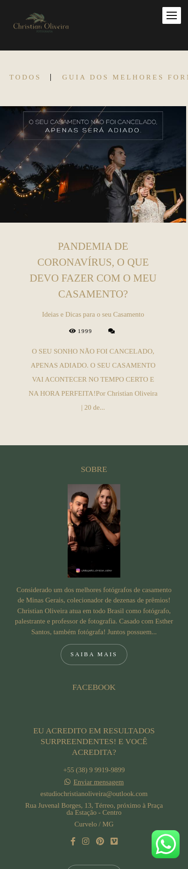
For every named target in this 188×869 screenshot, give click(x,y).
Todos (25, 77)
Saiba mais (94, 604)
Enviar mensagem (98, 731)
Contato (94, 824)
